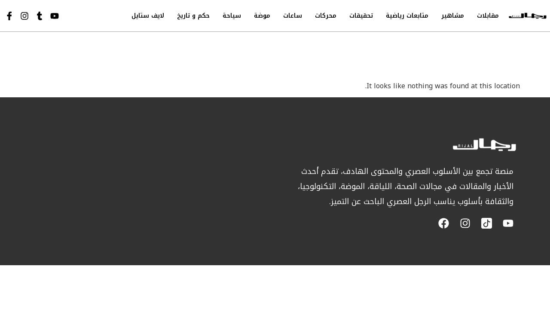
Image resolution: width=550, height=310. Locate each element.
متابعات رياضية (407, 16)
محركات (325, 16)
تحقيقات (361, 16)
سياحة (232, 16)
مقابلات (488, 16)
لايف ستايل (147, 16)
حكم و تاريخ (193, 16)
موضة (262, 16)
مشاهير (452, 16)
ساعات (292, 16)
